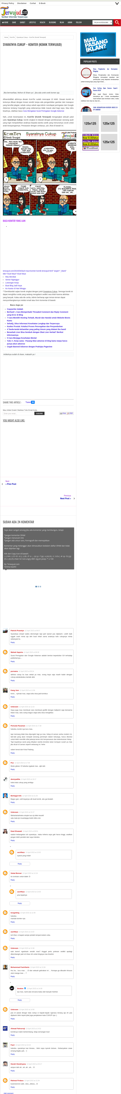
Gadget (22, 22)
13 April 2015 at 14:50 (27, 995)
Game (14, 22)
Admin (70, 22)
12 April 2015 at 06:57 (32, 616)
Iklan (62, 22)
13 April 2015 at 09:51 (30, 817)
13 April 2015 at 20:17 (34, 1050)
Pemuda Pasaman (18, 711)
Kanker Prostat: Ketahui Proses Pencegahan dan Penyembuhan (35, 326)
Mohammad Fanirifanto (20, 953)
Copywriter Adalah (15, 309)
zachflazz (21, 838)
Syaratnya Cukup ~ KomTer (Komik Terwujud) (32, 44)
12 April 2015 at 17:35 (22, 748)
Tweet (28, 402)
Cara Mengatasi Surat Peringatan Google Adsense (43, 111)
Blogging (52, 22)
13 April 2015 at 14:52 (33, 1014)
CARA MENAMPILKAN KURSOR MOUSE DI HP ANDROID (105, 108)
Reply (13, 628)
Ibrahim (20, 974)
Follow (79, 22)
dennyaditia (15, 765)
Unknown (14, 692)
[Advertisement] (38, 69)
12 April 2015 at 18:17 (28, 765)
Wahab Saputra (17, 638)
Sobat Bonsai (16, 859)
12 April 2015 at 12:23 (27, 692)
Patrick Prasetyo (17, 616)
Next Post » (65, 484)
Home (5, 22)
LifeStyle (32, 22)
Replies (15, 832)
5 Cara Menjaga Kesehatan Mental (22, 338)
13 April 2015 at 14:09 (34, 974)
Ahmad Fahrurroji (18, 1014)
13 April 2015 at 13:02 (33, 838)
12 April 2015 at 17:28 (33, 711)
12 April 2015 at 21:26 (30, 781)
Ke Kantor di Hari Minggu (15, 288)
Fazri (13, 1031)
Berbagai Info (16, 781)
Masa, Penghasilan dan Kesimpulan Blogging (105, 70)
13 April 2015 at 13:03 (33, 877)
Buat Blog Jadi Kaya (13, 286)
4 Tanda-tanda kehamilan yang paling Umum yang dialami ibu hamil (36, 329)
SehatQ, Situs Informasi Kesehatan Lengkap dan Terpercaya (33, 323)
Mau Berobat (10, 277)
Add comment (8, 1079)
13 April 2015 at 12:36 (27, 898)
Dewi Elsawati (16, 817)
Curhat (33, 3)
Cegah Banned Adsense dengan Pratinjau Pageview (29, 347)
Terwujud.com (59, 1089)
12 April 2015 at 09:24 (26, 657)
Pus (12, 748)
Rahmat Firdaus (17, 1066)
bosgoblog (15, 898)
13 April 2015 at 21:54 (32, 1066)
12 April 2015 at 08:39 (31, 638)
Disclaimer (22, 3)
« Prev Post (11, 484)
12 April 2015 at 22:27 (27, 798)
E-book (42, 3)
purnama (14, 657)
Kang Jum (15, 676)
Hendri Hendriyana (18, 1050)
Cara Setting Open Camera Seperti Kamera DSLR (105, 89)
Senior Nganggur (12, 280)
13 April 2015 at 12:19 (30, 859)
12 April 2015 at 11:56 (27, 676)
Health (42, 22)
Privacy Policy (8, 3)
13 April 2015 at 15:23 (23, 1031)
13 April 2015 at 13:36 (27, 934)
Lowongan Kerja (12, 283)
